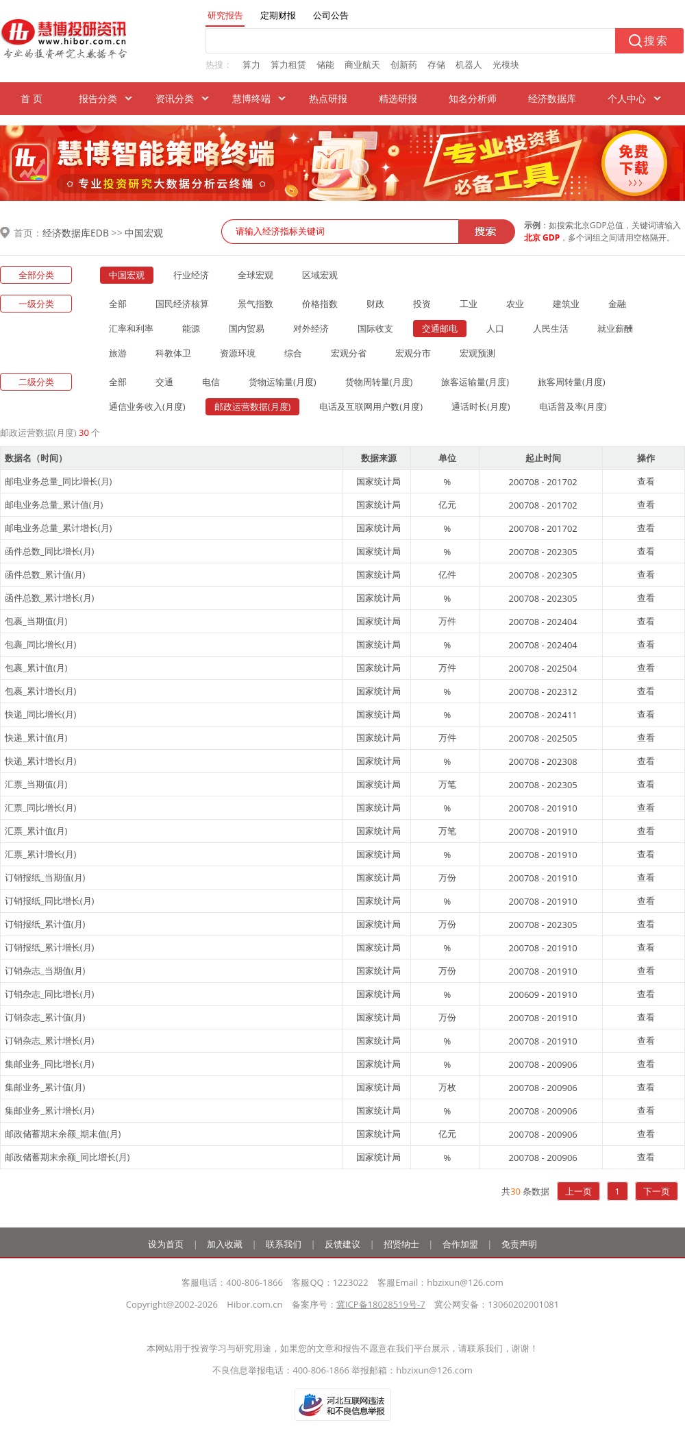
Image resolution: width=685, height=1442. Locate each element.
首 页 (31, 98)
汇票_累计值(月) (36, 830)
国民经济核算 (182, 303)
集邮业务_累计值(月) (45, 1087)
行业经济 (191, 275)
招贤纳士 (401, 1244)
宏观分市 (413, 353)
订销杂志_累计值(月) (45, 1017)
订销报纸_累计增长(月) (49, 947)
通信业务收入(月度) (147, 406)
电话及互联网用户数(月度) (371, 406)
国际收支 (375, 328)
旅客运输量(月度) (475, 382)
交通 (164, 382)
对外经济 (311, 328)
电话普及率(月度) (573, 406)
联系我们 (283, 1244)
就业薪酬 (615, 328)
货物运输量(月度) (282, 382)
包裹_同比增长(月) (40, 644)
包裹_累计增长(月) (40, 691)
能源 (191, 328)
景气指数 (255, 303)
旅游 (118, 353)
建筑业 (566, 303)
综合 (293, 353)
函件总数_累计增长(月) (49, 597)
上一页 (578, 1191)
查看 (646, 481)
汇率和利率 (131, 328)
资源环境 (238, 353)
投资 (422, 303)
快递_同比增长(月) (40, 714)
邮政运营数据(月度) (252, 406)
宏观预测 (477, 353)
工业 (468, 303)
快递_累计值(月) (36, 737)
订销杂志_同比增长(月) (49, 994)
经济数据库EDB (75, 232)
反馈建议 (342, 1244)
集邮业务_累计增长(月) (49, 1110)
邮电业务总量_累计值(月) (54, 504)
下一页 (656, 1191)
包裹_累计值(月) (36, 667)
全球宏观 (255, 275)
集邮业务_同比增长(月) (49, 1064)
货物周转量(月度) (379, 382)
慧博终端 (251, 98)
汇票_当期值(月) (36, 784)
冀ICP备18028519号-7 (380, 1304)
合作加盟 (460, 1244)
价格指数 (320, 303)
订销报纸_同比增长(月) (49, 900)
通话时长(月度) (480, 406)
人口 (495, 328)
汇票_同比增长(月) (40, 807)
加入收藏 (224, 1244)
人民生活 (551, 328)
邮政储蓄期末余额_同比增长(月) (67, 1157)
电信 (211, 382)
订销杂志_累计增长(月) (49, 1040)
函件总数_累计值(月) (45, 574)
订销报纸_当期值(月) (45, 877)
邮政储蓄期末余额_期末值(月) (63, 1133)
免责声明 (519, 1244)
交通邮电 (440, 328)
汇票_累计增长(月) (40, 854)
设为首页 (166, 1244)
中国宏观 (144, 232)
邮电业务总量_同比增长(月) (58, 481)
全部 (118, 303)
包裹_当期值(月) (36, 621)
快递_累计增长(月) (40, 761)
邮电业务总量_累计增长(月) (58, 528)
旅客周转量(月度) (572, 382)
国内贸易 (246, 328)
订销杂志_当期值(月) (45, 970)
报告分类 (98, 98)
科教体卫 (173, 353)
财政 (375, 303)
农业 (515, 303)
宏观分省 (348, 353)
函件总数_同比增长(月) (49, 551)
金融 (617, 303)
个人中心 (627, 98)
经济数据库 (552, 98)
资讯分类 (174, 98)
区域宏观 (320, 275)
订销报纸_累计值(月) (45, 924)
